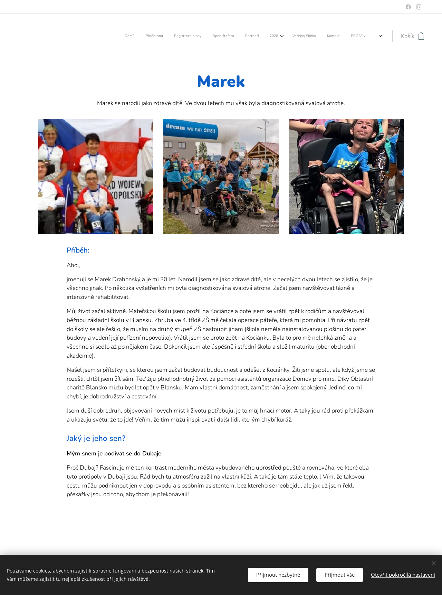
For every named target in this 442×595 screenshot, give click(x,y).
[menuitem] (278, 36)
